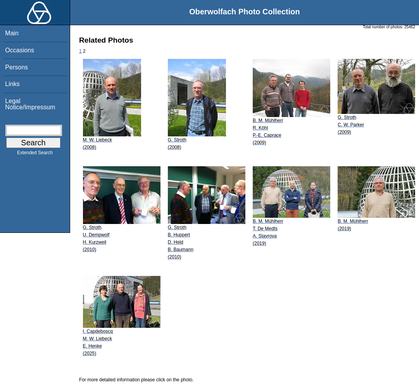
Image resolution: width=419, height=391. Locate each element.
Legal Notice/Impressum (30, 104)
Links (12, 84)
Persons (16, 67)
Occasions (19, 50)
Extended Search (35, 154)
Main (12, 33)
